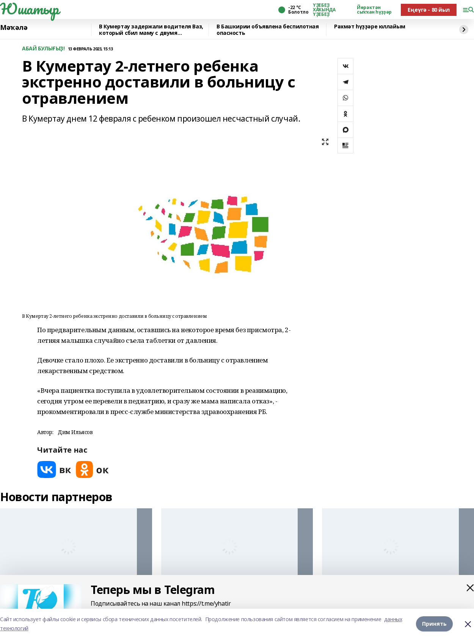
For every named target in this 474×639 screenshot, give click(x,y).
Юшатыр (29, 9)
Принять (434, 623)
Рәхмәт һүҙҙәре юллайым (369, 26)
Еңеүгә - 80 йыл (429, 9)
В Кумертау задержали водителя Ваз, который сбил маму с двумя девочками (151, 29)
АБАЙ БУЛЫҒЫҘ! (43, 48)
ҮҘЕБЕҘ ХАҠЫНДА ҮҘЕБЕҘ (324, 10)
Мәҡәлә (13, 27)
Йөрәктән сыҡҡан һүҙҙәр (374, 9)
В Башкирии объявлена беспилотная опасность (268, 29)
